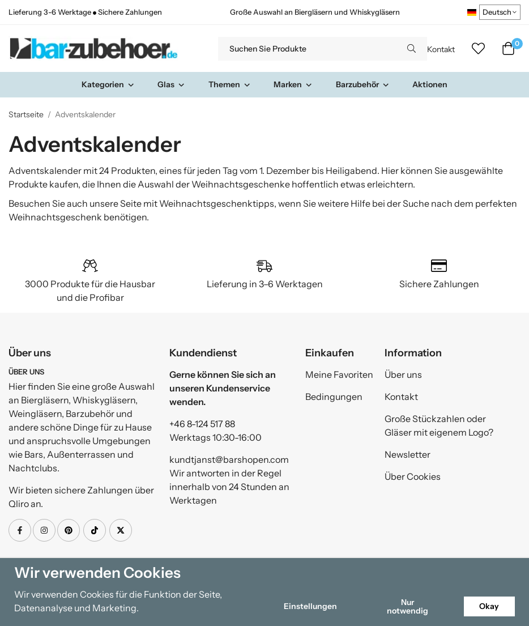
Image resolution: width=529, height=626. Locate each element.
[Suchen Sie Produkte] (307, 49)
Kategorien (108, 84)
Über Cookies (413, 476)
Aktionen (429, 84)
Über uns (403, 374)
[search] (411, 49)
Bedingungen (333, 396)
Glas (171, 84)
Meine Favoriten (339, 374)
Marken (293, 84)
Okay (489, 606)
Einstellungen (310, 606)
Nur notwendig (407, 606)
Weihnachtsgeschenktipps (216, 203)
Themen (229, 84)
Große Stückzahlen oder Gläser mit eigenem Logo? (439, 425)
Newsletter (407, 454)
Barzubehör (363, 84)
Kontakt (441, 49)
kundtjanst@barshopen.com (229, 459)
